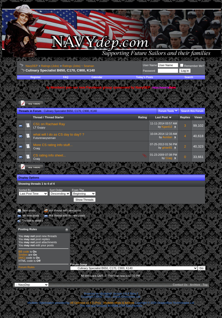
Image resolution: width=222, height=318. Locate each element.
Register (36, 77)
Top (205, 284)
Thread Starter (54, 117)
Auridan (167, 137)
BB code (24, 251)
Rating (142, 117)
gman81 (167, 147)
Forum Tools (166, 111)
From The (78, 190)
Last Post (161, 117)
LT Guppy (39, 127)
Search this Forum (192, 111)
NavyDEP (32, 65)
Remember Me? (192, 65)
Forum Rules (27, 267)
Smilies (23, 254)
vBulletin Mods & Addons (118, 302)
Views (198, 117)
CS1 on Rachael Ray (49, 124)
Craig (36, 148)
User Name (150, 65)
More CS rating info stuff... (53, 145)
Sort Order (56, 190)
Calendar (97, 77)
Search (189, 77)
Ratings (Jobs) (50, 65)
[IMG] (22, 257)
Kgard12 (167, 126)
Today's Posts (144, 77)
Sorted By (25, 190)
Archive (195, 284)
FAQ (65, 77)
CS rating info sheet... (49, 155)
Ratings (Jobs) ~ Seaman (78, 65)
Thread (37, 117)
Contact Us (180, 284)
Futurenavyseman (44, 137)
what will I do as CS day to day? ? (58, 134)
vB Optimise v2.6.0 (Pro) (85, 302)
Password (149, 70)
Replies (185, 117)
